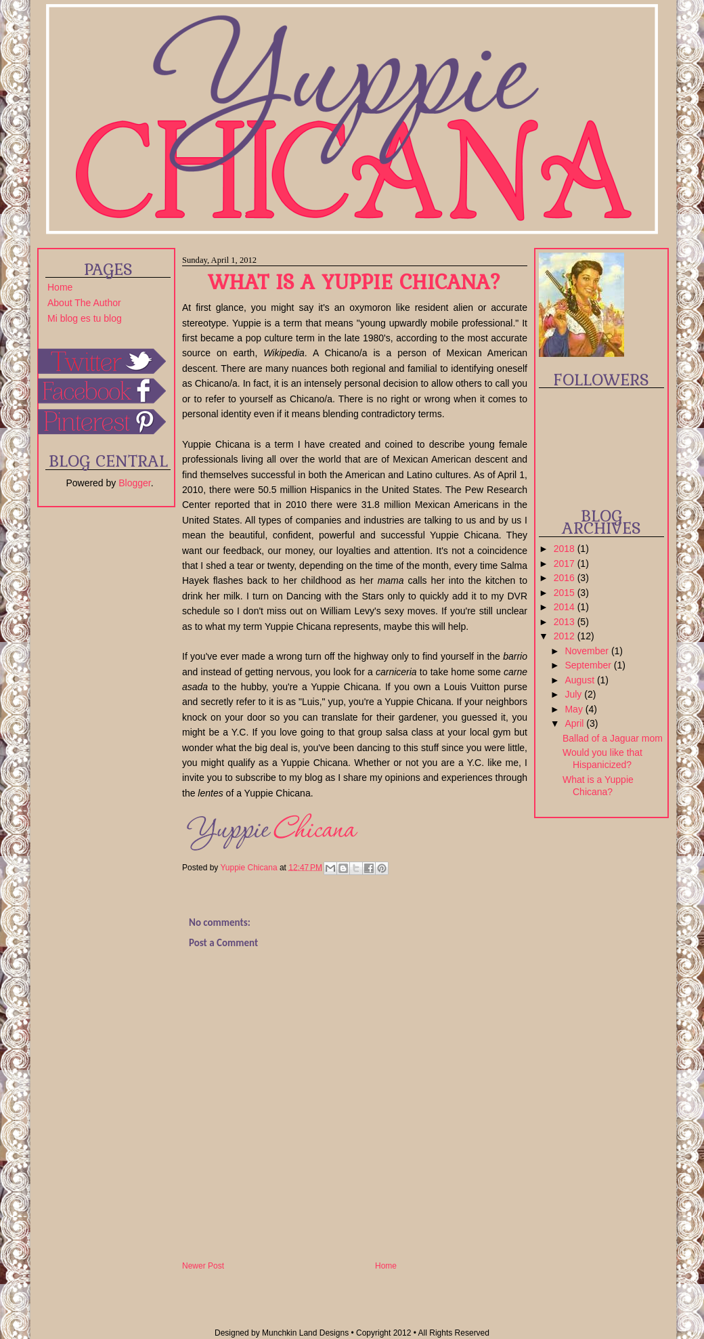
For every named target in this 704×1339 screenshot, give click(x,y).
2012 (565, 636)
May (575, 709)
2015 (565, 592)
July (574, 694)
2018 (565, 548)
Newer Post (203, 1266)
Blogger (134, 482)
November (588, 650)
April (575, 723)
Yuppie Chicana (249, 867)
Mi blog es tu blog (84, 318)
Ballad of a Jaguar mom (613, 738)
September (589, 665)
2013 (565, 621)
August (580, 680)
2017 (565, 563)
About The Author (84, 302)
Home (59, 287)
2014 (565, 606)
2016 (565, 577)
